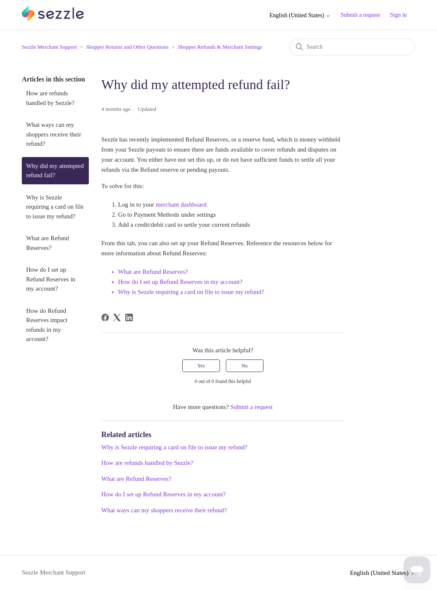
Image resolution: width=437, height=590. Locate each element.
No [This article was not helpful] (244, 366)
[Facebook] (105, 317)
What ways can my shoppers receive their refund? (53, 134)
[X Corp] (117, 317)
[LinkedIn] (129, 317)
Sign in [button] (398, 15)
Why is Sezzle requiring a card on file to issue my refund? (54, 207)
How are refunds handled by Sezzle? (50, 98)
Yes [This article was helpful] (200, 366)
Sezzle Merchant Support (49, 47)
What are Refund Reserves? (47, 243)
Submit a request (360, 15)
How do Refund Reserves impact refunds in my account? (46, 325)
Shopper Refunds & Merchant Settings (220, 47)
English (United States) (300, 15)
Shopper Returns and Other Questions (127, 47)
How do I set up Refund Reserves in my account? (50, 279)
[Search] (352, 47)
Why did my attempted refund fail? (55, 171)
